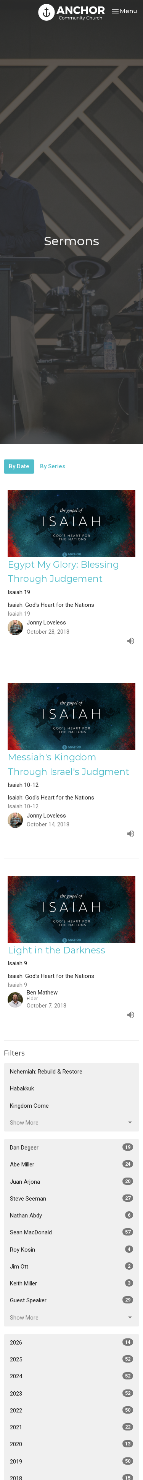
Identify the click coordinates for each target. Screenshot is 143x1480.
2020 (71, 1444)
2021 (71, 1427)
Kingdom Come (29, 1105)
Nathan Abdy (71, 1215)
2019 (71, 1461)
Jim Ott (71, 1266)
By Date (19, 466)
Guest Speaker (71, 1300)
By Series (52, 466)
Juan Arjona (71, 1181)
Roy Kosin (71, 1249)
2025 (71, 1359)
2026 (71, 1342)
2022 (71, 1410)
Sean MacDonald (71, 1232)
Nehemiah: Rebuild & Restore (46, 1071)
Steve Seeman (71, 1198)
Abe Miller (71, 1164)
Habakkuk (22, 1088)
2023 (71, 1393)
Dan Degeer (71, 1147)
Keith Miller (71, 1283)
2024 (71, 1376)
